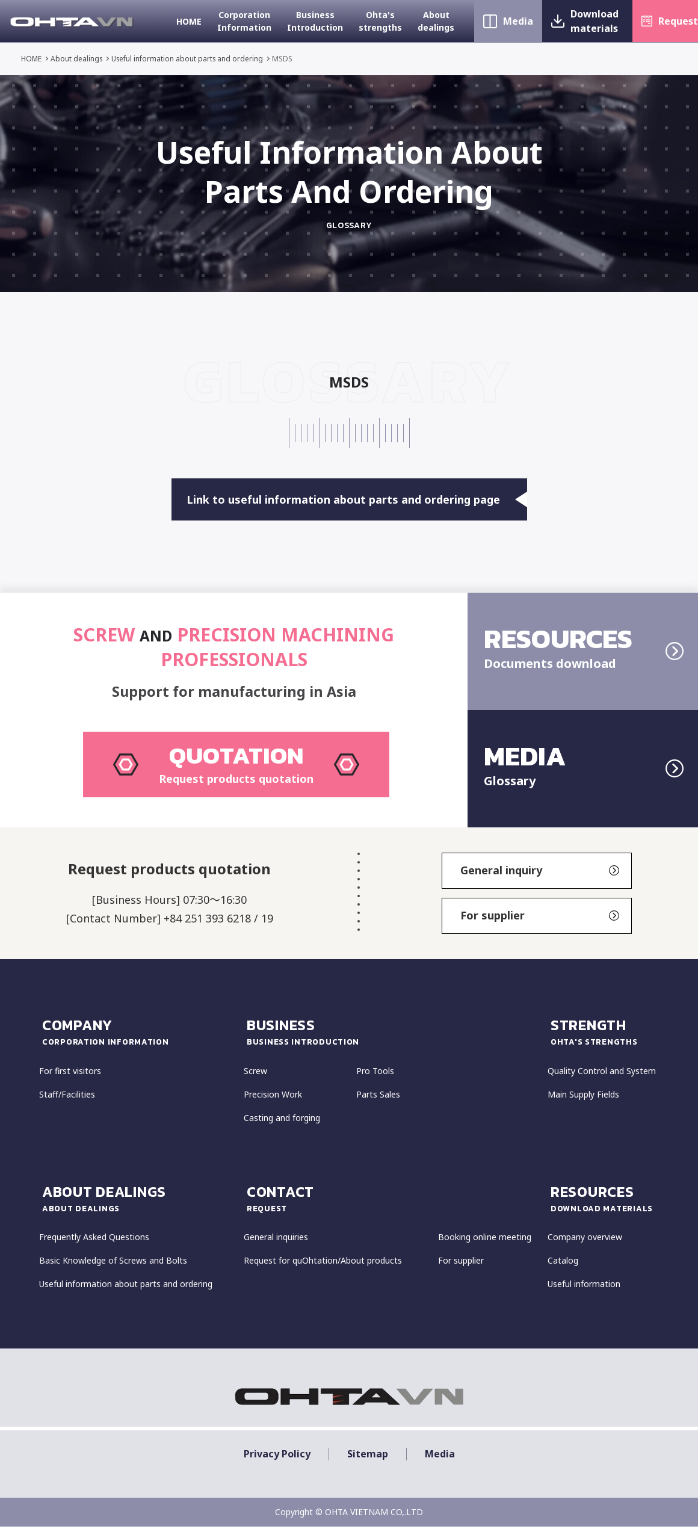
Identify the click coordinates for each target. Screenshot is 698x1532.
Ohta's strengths (380, 21)
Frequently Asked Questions (94, 1243)
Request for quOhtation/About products (323, 1267)
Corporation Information (244, 21)
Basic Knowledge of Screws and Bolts (113, 1267)
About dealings (436, 21)
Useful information (584, 1290)
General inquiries (276, 1243)
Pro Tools (375, 1077)
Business (396, 1037)
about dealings (141, 1204)
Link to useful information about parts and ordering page (357, 499)
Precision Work (273, 1100)
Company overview (585, 1243)
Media (518, 21)
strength (605, 1037)
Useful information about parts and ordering (190, 59)
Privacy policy (277, 1460)
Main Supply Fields (583, 1100)
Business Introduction (315, 21)
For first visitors (70, 1077)
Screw (255, 1077)
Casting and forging (282, 1123)
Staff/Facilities (67, 1100)
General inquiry (539, 876)
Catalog (563, 1267)
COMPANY (141, 1037)
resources (605, 1204)
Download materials (594, 21)
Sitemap (367, 1460)
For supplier (539, 922)
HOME (189, 21)
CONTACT (396, 1204)
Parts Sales (378, 1100)
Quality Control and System (602, 1077)
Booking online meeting (484, 1243)
